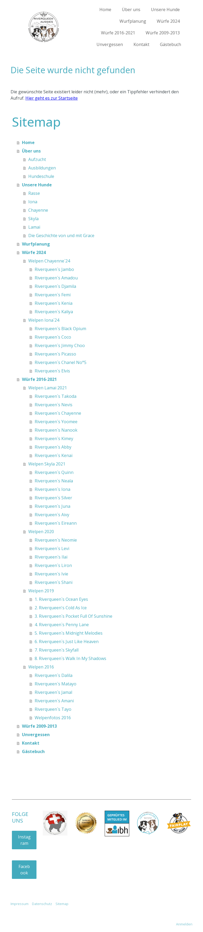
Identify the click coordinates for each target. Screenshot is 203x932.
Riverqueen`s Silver (53, 498)
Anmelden (184, 924)
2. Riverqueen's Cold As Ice (61, 608)
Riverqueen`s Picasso (55, 354)
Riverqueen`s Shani (53, 582)
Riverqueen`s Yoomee (56, 422)
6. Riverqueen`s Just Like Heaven (67, 641)
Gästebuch (170, 44)
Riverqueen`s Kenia (53, 303)
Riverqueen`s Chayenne (58, 413)
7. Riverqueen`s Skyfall (57, 650)
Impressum (20, 903)
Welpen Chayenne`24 (49, 261)
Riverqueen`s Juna (52, 506)
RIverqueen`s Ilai (51, 557)
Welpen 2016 (41, 667)
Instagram (24, 840)
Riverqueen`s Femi (53, 295)
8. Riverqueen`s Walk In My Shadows (70, 658)
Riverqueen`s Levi (52, 548)
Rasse (34, 193)
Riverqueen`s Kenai (53, 455)
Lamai (34, 227)
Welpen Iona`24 (43, 320)
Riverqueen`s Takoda (55, 396)
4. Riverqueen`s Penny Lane (62, 625)
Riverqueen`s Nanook (56, 430)
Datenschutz (42, 903)
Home (105, 9)
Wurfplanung (132, 21)
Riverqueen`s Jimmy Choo (60, 345)
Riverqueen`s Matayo (55, 684)
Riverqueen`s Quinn (54, 472)
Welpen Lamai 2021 (47, 388)
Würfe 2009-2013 (163, 33)
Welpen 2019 (41, 591)
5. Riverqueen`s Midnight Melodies (69, 633)
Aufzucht (37, 159)
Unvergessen (109, 44)
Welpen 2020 (41, 531)
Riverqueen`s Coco (53, 337)
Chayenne (38, 210)
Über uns (131, 9)
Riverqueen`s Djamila (55, 286)
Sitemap (62, 903)
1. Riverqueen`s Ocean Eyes (61, 599)
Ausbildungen (42, 168)
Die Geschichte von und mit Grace (61, 235)
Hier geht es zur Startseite (51, 98)
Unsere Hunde (165, 9)
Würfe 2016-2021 (118, 33)
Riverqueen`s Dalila (53, 675)
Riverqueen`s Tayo (53, 709)
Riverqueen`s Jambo (54, 269)
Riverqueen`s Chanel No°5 (60, 362)
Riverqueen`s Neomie (56, 540)
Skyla (33, 219)
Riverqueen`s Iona (52, 489)
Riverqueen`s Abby (53, 447)
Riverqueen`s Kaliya (54, 312)
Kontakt (141, 44)
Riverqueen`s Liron (53, 565)
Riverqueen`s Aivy (52, 515)
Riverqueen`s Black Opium (60, 328)
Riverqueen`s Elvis (52, 371)
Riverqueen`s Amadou (56, 278)
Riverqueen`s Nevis (53, 405)
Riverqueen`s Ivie (51, 574)
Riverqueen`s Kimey (54, 438)
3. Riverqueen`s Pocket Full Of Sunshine (73, 616)
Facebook (24, 870)
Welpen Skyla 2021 (46, 464)
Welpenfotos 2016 (53, 718)
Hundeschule (41, 176)
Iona (32, 202)
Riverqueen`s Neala (54, 481)
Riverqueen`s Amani (54, 701)
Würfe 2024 (168, 21)
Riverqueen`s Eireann (56, 523)
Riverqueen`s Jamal (53, 692)
